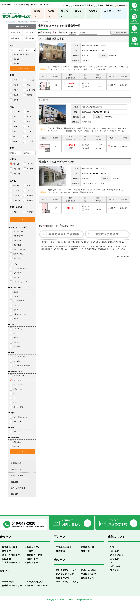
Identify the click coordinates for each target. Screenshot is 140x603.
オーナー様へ (8, 582)
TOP (112, 547)
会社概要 (114, 551)
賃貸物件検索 (16, 463)
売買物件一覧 (87, 547)
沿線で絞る (29, 32)
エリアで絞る (15, 32)
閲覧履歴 (14, 494)
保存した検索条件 (18, 488)
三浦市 (30, 551)
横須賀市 (6, 551)
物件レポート (33, 559)
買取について (87, 578)
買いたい (51, 14)
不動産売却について (66, 570)
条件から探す (33, 547)
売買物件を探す (64, 547)
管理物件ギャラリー (12, 585)
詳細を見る (124, 85)
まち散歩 (114, 559)
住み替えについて (65, 574)
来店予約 (114, 570)
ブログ (113, 562)
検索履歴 (14, 482)
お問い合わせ (117, 566)
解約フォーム (33, 562)
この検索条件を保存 (120, 33)
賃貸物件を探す (10, 547)
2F (56, 146)
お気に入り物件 (34, 555)
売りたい (37, 14)
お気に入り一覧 (17, 476)
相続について (62, 578)
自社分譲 (85, 551)
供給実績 (60, 551)
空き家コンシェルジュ (113, 14)
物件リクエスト (17, 469)
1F (56, 208)
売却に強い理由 (88, 570)
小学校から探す (15, 38)
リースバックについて (67, 582)
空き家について (88, 574)
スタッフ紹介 (117, 555)
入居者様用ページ (11, 562)
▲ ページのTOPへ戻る (123, 256)
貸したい (78, 14)
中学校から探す (29, 38)
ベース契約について (37, 582)
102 (56, 85)
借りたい (64, 14)
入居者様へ (93, 14)
